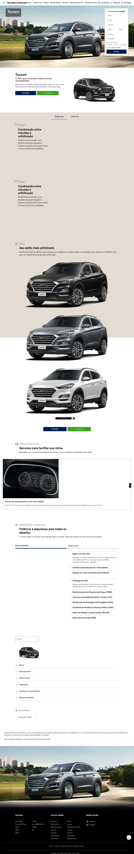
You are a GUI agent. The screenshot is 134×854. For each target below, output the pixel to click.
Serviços (69, 824)
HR (33, 830)
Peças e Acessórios (56, 827)
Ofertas (69, 821)
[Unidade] (116, 34)
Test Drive (70, 833)
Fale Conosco (54, 839)
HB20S (17, 833)
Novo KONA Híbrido (38, 824)
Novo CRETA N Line (20, 824)
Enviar (116, 52)
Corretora (70, 830)
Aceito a (114, 47)
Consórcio (54, 833)
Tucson (17, 827)
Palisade (34, 827)
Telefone (110, 44)
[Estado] (111, 29)
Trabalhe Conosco (72, 839)
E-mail (117, 44)
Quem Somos (71, 836)
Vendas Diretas (55, 824)
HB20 (17, 830)
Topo (129, 837)
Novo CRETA (18, 821)
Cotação (25, 93)
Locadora (53, 830)
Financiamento (55, 836)
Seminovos (54, 821)
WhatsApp (124, 44)
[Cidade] (122, 29)
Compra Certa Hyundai (73, 827)
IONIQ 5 (34, 821)
